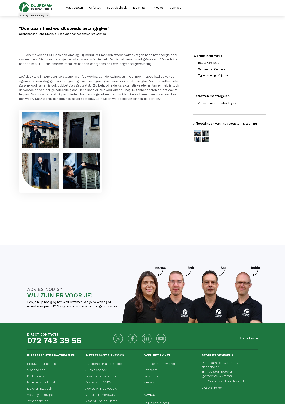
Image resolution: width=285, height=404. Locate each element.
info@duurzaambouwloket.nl (223, 381)
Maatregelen (74, 7)
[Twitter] (118, 338)
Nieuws (158, 7)
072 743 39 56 (54, 340)
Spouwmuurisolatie (41, 364)
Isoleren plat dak (39, 389)
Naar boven (249, 338)
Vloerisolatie (36, 370)
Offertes (95, 7)
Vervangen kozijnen (41, 395)
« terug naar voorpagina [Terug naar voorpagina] (34, 15)
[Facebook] (132, 338)
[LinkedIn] (146, 338)
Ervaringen (140, 7)
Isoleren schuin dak (41, 382)
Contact (175, 7)
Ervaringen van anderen (102, 376)
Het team (151, 370)
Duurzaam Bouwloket (159, 364)
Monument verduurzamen (104, 395)
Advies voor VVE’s (98, 382)
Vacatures (151, 376)
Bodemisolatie (37, 376)
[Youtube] (161, 338)
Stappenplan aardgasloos (104, 364)
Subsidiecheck (117, 7)
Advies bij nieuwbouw (101, 389)
